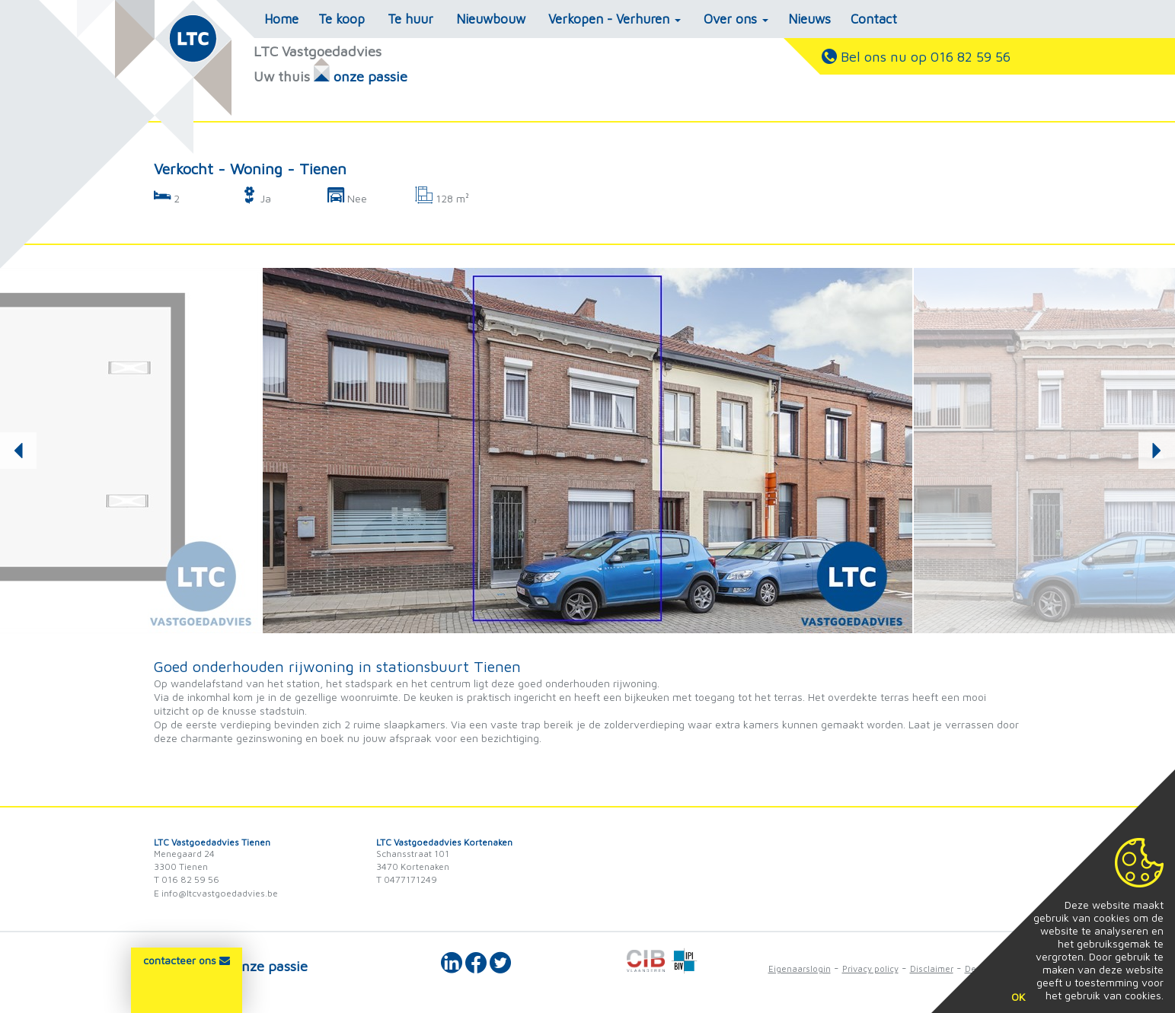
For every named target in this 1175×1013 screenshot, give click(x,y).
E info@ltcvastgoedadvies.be (216, 893)
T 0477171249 (406, 879)
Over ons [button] (736, 19)
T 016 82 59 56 (186, 879)
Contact (874, 19)
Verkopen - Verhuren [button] (614, 19)
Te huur (410, 19)
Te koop (341, 19)
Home (281, 19)
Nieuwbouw (490, 19)
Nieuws (809, 19)
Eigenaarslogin (799, 968)
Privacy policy (870, 968)
